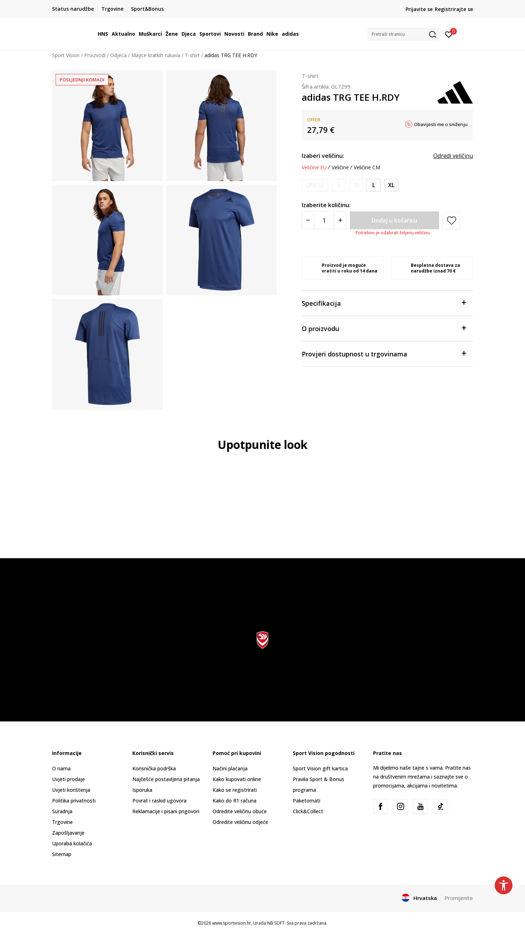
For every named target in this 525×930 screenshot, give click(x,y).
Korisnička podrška (154, 768)
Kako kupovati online (237, 779)
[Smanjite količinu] (308, 220)
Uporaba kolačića (72, 843)
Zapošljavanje (68, 832)
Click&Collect (308, 811)
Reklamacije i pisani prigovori (165, 811)
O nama (61, 768)
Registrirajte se (454, 9)
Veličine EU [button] (314, 167)
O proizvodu (384, 328)
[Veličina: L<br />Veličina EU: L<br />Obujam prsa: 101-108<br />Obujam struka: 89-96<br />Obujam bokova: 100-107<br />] (374, 185)
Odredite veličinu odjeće (240, 822)
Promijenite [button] (458, 897)
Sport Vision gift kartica (320, 768)
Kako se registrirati (235, 789)
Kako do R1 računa (234, 800)
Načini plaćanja (230, 768)
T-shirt (192, 55)
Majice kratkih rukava (155, 55)
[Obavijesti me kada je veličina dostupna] (315, 185)
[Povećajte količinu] (340, 220)
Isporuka (142, 789)
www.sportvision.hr (231, 923)
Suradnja (62, 811)
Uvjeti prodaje (68, 779)
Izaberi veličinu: (323, 155)
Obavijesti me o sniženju (441, 124)
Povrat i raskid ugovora (159, 800)
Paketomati (306, 800)
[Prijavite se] (448, 34)
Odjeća (118, 55)
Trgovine (62, 822)
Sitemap (61, 854)
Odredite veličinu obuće (240, 811)
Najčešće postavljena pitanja (166, 779)
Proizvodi (95, 55)
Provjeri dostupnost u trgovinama (384, 353)
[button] (403, 34)
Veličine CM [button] (367, 167)
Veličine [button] (340, 167)
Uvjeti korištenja (71, 789)
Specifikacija (384, 303)
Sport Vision (66, 55)
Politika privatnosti (74, 800)
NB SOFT (276, 923)
